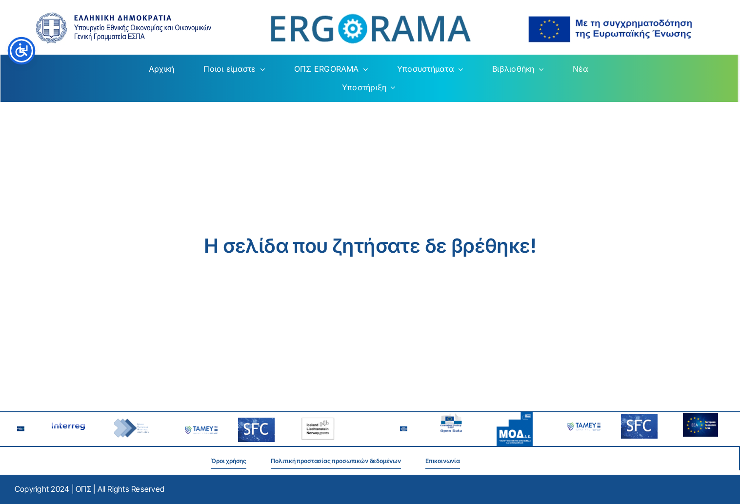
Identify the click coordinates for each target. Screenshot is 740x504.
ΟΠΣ (83, 489)
